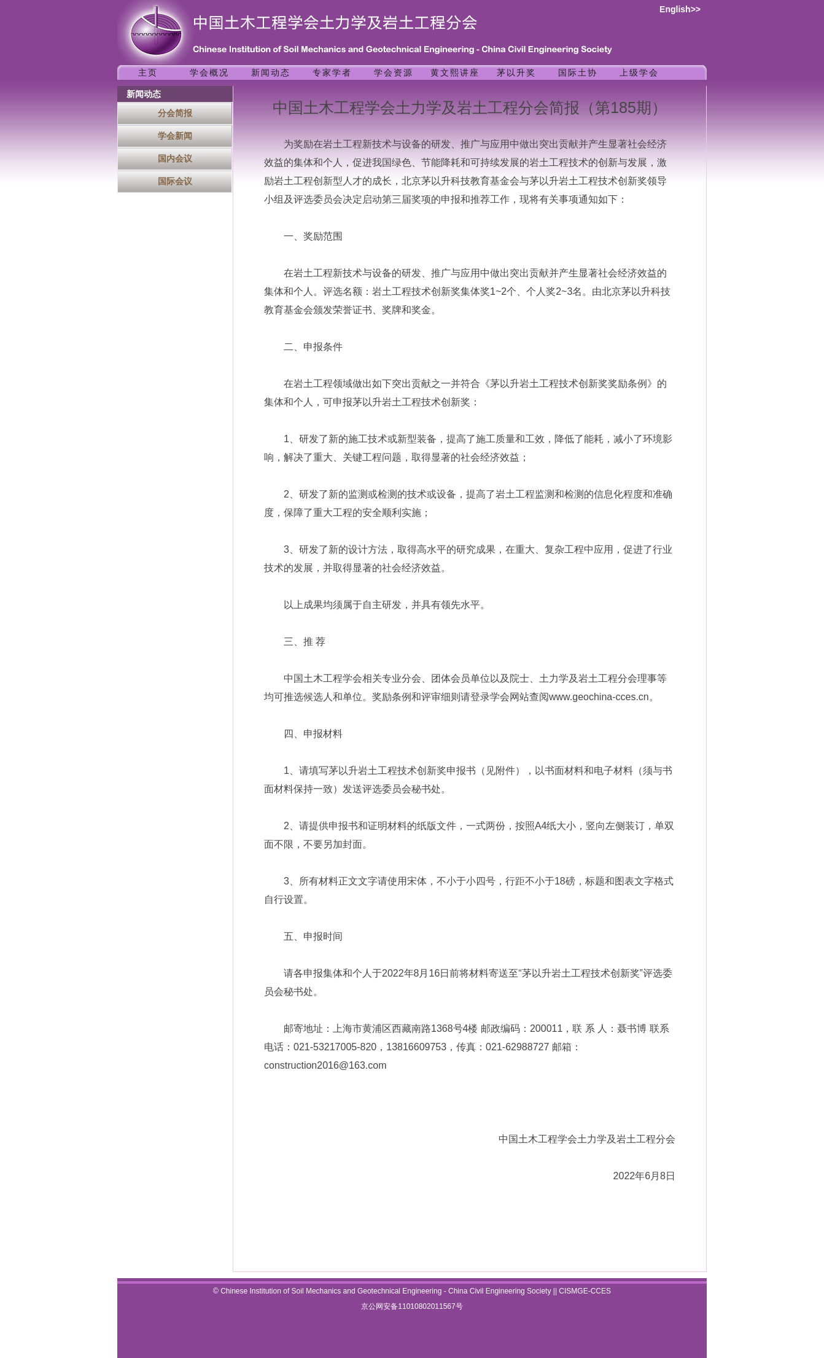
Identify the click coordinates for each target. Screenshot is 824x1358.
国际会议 (175, 181)
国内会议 (175, 158)
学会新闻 (175, 136)
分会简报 (175, 113)
